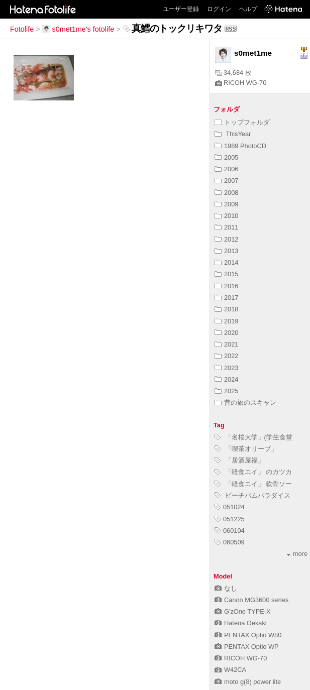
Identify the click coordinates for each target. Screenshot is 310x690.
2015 (226, 274)
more (297, 553)
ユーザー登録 (181, 9)
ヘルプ (248, 9)
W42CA (230, 669)
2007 (226, 180)
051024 (230, 507)
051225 (230, 519)
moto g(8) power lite (248, 681)
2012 (226, 239)
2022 (226, 356)
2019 (226, 321)
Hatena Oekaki (241, 623)
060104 (230, 530)
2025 (226, 391)
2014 (226, 262)
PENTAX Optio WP (247, 646)
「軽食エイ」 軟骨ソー (253, 484)
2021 (226, 344)
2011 (226, 227)
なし (226, 588)
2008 (226, 192)
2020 (226, 332)
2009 (226, 204)
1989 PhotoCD (240, 146)
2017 (226, 297)
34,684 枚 (233, 72)
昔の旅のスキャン (245, 402)
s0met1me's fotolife (78, 29)
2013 (226, 251)
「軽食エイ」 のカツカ (253, 472)
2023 (226, 368)
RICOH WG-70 (240, 82)
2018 (226, 309)
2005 (226, 157)
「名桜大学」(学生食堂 (253, 437)
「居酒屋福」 (239, 460)
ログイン (219, 9)
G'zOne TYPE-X (243, 611)
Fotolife (22, 29)
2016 (226, 286)
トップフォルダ (242, 122)
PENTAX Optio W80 (248, 635)
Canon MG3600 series (251, 600)
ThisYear (233, 134)
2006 (226, 169)
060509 (230, 542)
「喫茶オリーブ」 (246, 448)
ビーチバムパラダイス (252, 495)
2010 (226, 215)
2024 (226, 379)
